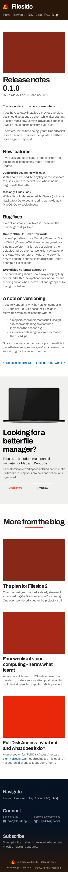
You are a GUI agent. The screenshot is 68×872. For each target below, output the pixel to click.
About (38, 15)
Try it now (42, 487)
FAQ (47, 15)
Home (7, 15)
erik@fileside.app (15, 821)
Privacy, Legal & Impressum (19, 867)
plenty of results (13, 758)
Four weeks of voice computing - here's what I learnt (29, 664)
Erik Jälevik (42, 862)
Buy (30, 15)
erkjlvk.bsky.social (47, 821)
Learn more (15, 487)
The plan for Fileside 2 (25, 586)
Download (19, 15)
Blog (54, 15)
